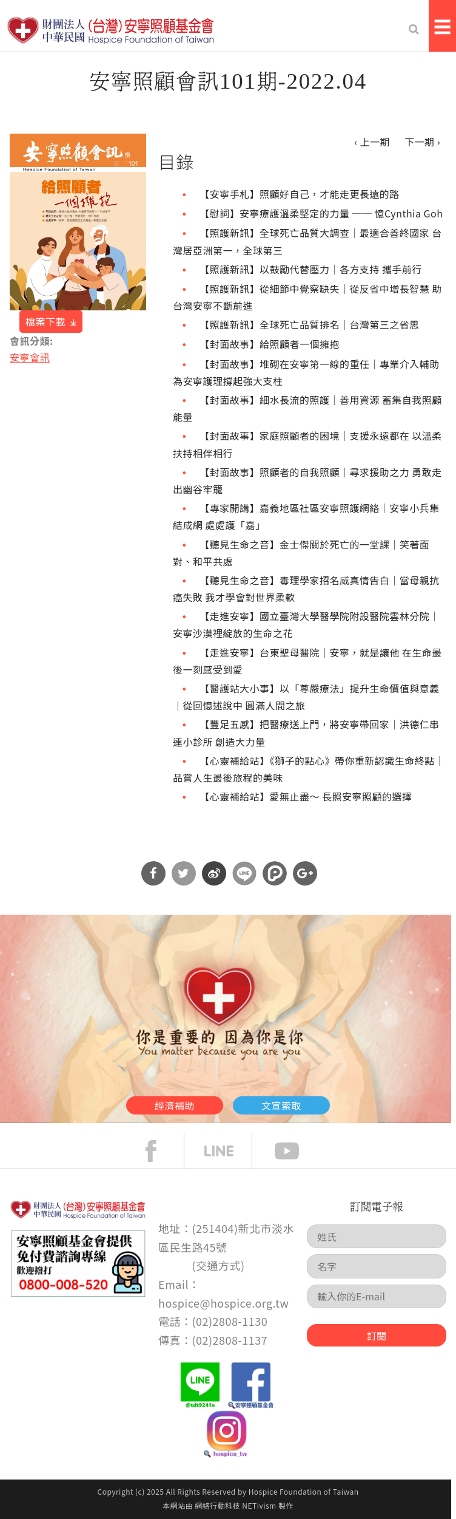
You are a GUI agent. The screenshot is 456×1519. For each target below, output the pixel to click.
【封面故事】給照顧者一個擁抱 (270, 343)
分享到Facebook (153, 873)
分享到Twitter (184, 873)
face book (160, 1151)
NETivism (259, 1505)
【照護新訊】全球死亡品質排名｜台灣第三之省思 (310, 324)
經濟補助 (175, 1105)
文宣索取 (281, 1105)
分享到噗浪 (275, 873)
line (228, 1151)
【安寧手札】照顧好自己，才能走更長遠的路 (300, 193)
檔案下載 (45, 321)
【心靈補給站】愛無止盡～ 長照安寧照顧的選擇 (306, 796)
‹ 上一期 (372, 141)
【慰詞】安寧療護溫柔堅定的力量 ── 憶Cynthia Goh (321, 213)
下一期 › (422, 141)
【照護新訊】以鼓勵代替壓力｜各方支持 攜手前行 (311, 269)
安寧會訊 (30, 357)
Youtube (296, 1151)
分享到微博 (214, 873)
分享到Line (244, 873)
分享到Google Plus (305, 873)
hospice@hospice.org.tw (223, 1303)
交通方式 (218, 1265)
